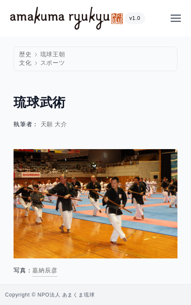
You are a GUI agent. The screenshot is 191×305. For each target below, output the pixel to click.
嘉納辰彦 (44, 270)
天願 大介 (54, 124)
